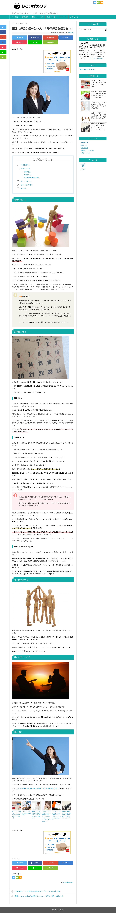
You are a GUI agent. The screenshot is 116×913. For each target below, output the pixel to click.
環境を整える (25, 165)
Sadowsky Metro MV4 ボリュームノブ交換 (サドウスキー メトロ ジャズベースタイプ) (66, 815)
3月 (83, 166)
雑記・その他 (51, 17)
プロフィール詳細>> (96, 58)
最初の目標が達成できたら (32, 177)
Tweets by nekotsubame (87, 69)
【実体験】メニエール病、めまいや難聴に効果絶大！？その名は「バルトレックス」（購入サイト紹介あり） (46, 816)
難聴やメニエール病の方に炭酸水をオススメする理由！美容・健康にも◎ (36, 815)
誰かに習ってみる (27, 185)
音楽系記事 (25, 17)
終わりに (24, 188)
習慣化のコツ (28, 175)
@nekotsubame (68, 882)
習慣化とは (27, 172)
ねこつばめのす (60, 910)
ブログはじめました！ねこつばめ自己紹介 (26, 813)
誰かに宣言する (26, 181)
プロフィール (62, 17)
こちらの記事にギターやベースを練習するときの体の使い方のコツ (38, 788)
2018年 (83, 164)
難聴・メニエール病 (37, 17)
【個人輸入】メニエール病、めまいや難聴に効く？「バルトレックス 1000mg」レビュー (56, 815)
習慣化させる (25, 168)
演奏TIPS (84, 145)
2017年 (83, 169)
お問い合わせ (74, 17)
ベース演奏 (15, 17)
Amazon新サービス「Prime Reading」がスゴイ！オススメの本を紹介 (36, 891)
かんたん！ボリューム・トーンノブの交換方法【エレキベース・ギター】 (16, 815)
